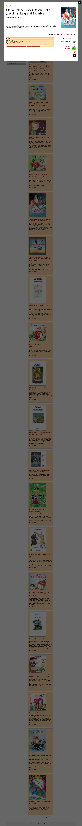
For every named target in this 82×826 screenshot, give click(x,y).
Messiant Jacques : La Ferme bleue (15, 42)
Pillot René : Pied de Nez (12, 43)
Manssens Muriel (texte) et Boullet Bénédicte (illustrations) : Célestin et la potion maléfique (27, 45)
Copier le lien (72, 34)
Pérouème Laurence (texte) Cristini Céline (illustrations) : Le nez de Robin (23, 46)
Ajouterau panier (67, 47)
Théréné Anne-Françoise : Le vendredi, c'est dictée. (18, 41)
